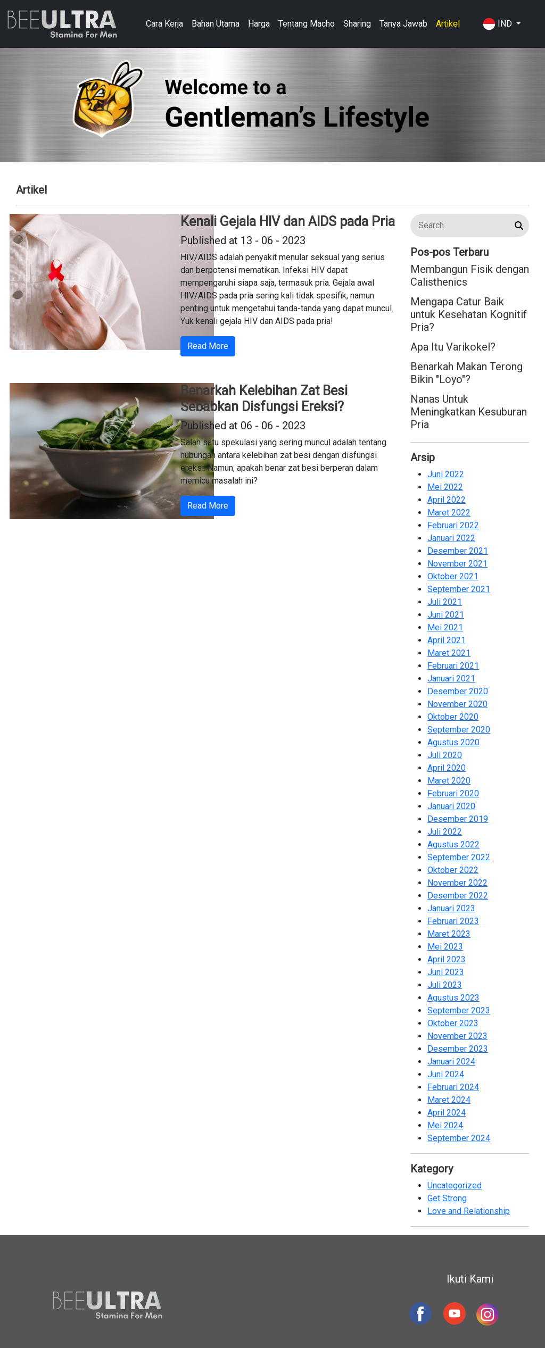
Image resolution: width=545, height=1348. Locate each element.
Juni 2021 (445, 615)
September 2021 (458, 589)
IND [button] (498, 24)
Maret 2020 (448, 781)
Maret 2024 (448, 1100)
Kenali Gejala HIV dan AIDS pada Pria (287, 221)
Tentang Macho (306, 24)
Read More (207, 346)
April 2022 (446, 500)
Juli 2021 (444, 602)
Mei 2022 (445, 487)
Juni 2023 (445, 972)
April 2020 (446, 768)
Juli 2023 (444, 985)
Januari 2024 (451, 1061)
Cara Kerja (164, 24)
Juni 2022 (445, 474)
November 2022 (457, 883)
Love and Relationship (468, 1211)
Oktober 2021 (452, 576)
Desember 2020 (457, 691)
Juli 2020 (444, 755)
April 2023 (446, 959)
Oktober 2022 (452, 870)
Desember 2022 (457, 896)
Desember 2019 (457, 819)
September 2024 (458, 1138)
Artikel (448, 24)
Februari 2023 (453, 921)
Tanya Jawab (403, 24)
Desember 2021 (457, 551)
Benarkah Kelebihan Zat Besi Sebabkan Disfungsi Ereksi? (264, 398)
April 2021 (446, 640)
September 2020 (458, 730)
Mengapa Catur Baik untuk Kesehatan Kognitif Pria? (468, 314)
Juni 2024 (445, 1074)
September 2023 (458, 1010)
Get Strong (447, 1198)
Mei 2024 (445, 1125)
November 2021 (457, 564)
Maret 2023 (448, 934)
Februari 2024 (453, 1087)
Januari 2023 (451, 908)
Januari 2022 (451, 538)
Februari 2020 (453, 793)
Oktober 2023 (452, 1023)
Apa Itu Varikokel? (453, 346)
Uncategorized (454, 1185)
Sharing (357, 24)
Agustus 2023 (453, 998)
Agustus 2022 (453, 844)
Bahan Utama (216, 24)
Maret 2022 (448, 512)
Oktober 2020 (452, 717)
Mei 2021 (445, 627)
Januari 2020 (451, 806)
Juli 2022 (444, 832)
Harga (259, 24)
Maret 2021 (448, 653)
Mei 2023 (445, 947)
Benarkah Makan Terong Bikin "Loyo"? (466, 373)
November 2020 (457, 704)
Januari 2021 (451, 678)
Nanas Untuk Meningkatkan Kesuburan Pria (468, 412)
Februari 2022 (453, 525)
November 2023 (457, 1036)
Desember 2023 (457, 1049)
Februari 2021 (453, 666)
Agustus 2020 (453, 742)
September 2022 (458, 857)
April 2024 (446, 1113)
